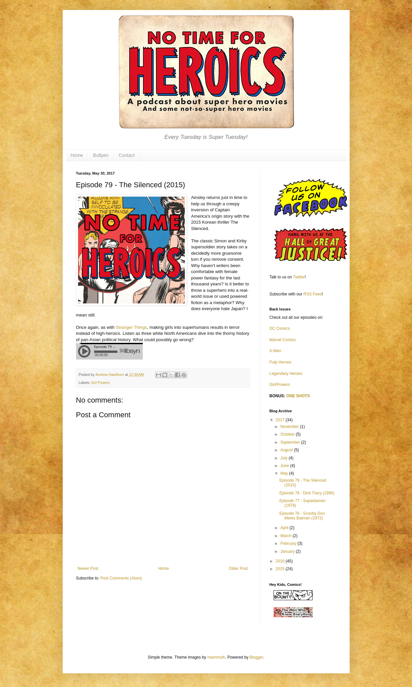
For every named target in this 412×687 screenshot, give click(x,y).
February (288, 543)
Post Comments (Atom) (121, 578)
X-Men (275, 351)
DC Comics (280, 328)
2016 (281, 561)
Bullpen (101, 155)
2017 (281, 420)
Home (77, 155)
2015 (281, 568)
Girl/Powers (280, 384)
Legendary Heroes (286, 373)
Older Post (238, 568)
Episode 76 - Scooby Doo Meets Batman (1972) (302, 515)
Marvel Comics (283, 339)
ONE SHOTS (298, 396)
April (284, 527)
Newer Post (88, 568)
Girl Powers (100, 383)
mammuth (216, 657)
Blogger (256, 657)
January (288, 551)
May (284, 473)
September (290, 442)
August (287, 450)
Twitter (299, 277)
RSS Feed (313, 294)
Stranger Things (131, 327)
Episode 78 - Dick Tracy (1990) (306, 493)
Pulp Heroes (281, 362)
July (284, 458)
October (288, 434)
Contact (127, 155)
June (285, 465)
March (286, 535)
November (290, 426)
